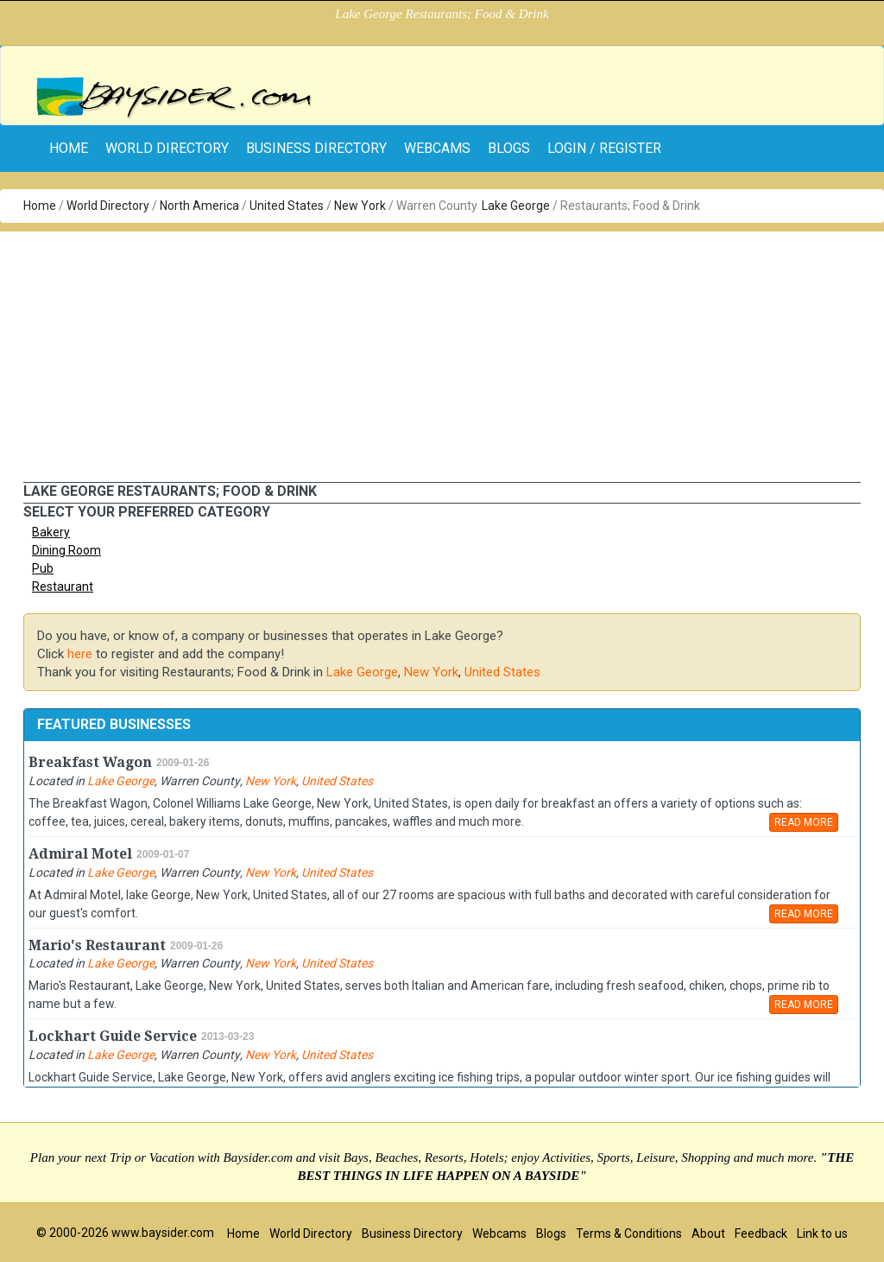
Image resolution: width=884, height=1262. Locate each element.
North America (199, 205)
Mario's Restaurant (97, 945)
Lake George (516, 205)
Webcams (437, 148)
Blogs (509, 148)
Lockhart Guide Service (112, 1036)
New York (360, 205)
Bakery (51, 532)
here (79, 654)
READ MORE (803, 822)
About (708, 1233)
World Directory (167, 148)
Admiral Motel (80, 854)
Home (39, 205)
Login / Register (604, 148)
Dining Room (66, 550)
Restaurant (62, 586)
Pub (43, 568)
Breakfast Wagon (90, 762)
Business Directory (316, 148)
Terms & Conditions (629, 1233)
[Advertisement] (442, 352)
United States (286, 205)
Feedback (761, 1233)
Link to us (822, 1233)
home (68, 148)
